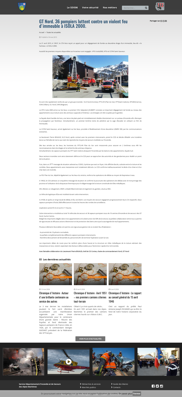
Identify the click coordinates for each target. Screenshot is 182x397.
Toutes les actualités (54, 32)
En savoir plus (125, 393)
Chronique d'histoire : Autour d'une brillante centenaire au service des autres (54, 297)
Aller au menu (23, 1)
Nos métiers (110, 7)
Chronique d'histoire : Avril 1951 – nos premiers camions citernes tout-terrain (90, 297)
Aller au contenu (36, 1)
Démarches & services (91, 384)
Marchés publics (89, 387)
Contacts (116, 387)
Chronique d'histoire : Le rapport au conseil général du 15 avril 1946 (125, 297)
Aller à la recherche (52, 1)
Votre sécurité (90, 7)
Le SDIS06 (72, 7)
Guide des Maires (120, 384)
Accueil (41, 32)
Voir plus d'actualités (90, 339)
